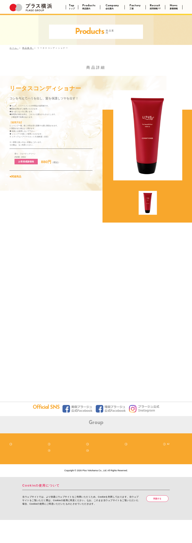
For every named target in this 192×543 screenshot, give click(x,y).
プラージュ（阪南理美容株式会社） (44, 447)
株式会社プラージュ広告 (148, 447)
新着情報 (56, 473)
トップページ (19, 466)
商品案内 (56, 466)
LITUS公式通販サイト (32, 162)
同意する (158, 521)
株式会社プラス (79, 446)
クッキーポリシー (99, 473)
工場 (130, 466)
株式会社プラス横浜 (113, 446)
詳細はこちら (30, 534)
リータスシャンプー (20, 201)
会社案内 (94, 466)
